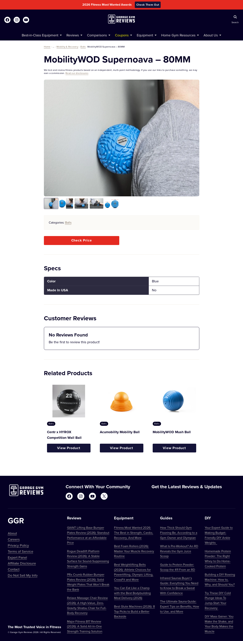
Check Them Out (147, 5)
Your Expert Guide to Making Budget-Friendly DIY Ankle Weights (219, 535)
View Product (68, 447)
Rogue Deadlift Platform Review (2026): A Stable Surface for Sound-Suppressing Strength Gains (88, 558)
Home (47, 46)
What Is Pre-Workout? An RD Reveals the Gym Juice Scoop (179, 551)
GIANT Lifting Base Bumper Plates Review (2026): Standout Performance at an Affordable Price (88, 535)
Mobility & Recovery (67, 46)
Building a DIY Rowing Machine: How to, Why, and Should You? (220, 579)
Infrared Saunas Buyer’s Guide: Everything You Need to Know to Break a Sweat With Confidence (179, 585)
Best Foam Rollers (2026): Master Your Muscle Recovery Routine (134, 551)
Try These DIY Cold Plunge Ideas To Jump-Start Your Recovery (218, 600)
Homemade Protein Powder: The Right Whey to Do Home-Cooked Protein (218, 558)
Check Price (81, 240)
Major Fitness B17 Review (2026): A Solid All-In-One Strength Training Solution (84, 626)
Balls (83, 46)
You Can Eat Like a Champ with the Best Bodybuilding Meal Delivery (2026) (132, 593)
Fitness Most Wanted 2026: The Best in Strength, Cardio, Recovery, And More (133, 532)
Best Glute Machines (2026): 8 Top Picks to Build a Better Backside (134, 611)
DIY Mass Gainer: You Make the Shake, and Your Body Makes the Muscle (219, 623)
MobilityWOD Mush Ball (172, 432)
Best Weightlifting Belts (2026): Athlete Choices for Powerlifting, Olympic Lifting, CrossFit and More (133, 572)
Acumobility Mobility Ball (120, 432)
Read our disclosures (76, 73)
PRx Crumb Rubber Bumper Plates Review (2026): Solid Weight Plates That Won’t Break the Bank (88, 582)
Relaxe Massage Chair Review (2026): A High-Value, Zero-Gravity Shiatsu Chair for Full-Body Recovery (87, 605)
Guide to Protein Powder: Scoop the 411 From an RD (177, 567)
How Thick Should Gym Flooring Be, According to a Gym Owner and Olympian (178, 532)
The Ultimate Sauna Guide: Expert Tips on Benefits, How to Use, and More (179, 606)
